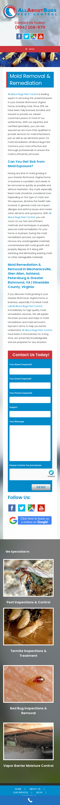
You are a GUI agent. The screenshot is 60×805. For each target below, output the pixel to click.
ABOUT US (35, 789)
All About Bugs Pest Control (23, 94)
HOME (18, 789)
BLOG (39, 792)
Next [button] (56, 58)
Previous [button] (4, 58)
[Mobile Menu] (30, 49)
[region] (30, 59)
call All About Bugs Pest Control (25, 306)
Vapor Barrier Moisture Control (28, 765)
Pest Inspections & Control (28, 602)
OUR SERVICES (20, 792)
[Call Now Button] (30, 800)
